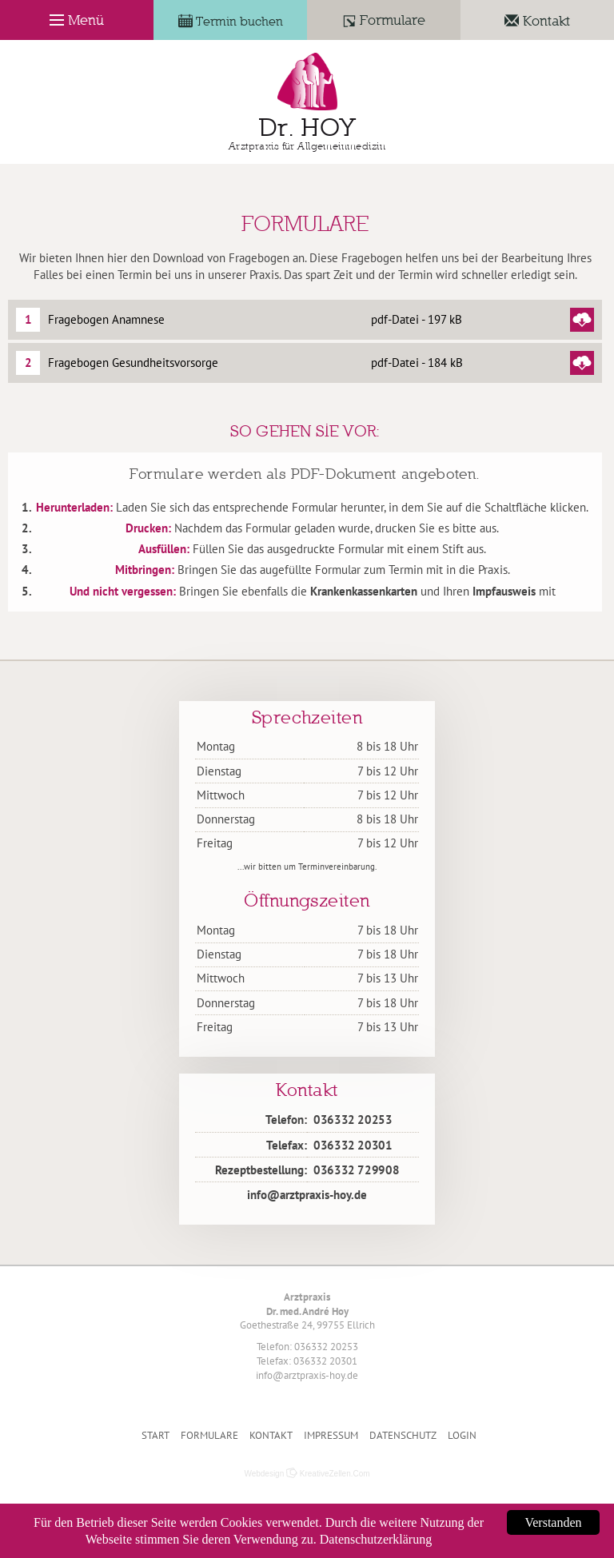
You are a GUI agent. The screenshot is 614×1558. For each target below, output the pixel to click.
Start (155, 1435)
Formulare (209, 1435)
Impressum (331, 1435)
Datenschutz (403, 1435)
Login (462, 1435)
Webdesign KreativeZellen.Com (306, 1473)
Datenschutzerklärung (376, 1539)
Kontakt (271, 1435)
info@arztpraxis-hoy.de (307, 1194)
